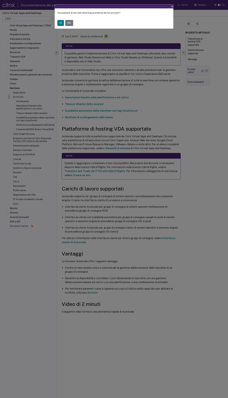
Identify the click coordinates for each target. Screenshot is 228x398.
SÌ (60, 22)
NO (69, 22)
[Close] (172, 6)
